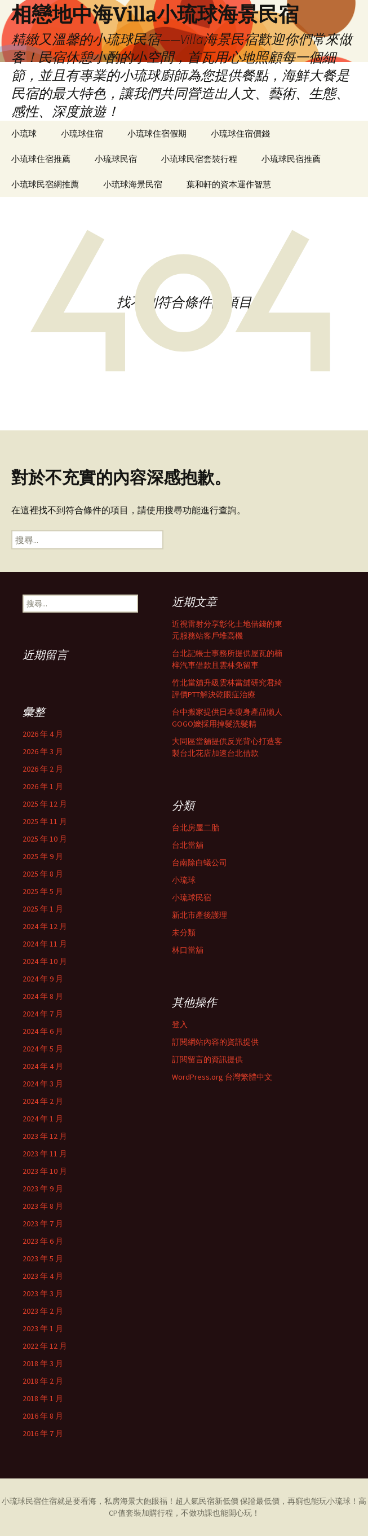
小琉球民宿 (116, 158)
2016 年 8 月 (43, 1416)
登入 (180, 1024)
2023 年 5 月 (43, 1258)
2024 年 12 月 (45, 926)
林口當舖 (187, 950)
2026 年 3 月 (43, 751)
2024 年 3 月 (43, 1084)
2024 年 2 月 (43, 1101)
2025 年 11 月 (45, 821)
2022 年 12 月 (45, 1346)
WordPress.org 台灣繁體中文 (222, 1077)
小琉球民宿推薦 (291, 158)
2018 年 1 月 (43, 1398)
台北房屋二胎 (195, 827)
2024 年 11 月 (45, 944)
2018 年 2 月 (43, 1381)
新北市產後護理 (199, 915)
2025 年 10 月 (45, 839)
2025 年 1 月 (43, 909)
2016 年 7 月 (43, 1433)
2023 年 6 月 (43, 1241)
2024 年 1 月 (43, 1119)
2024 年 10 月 (45, 961)
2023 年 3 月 (43, 1293)
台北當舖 (187, 845)
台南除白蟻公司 (199, 862)
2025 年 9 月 (43, 856)
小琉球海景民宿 (132, 184)
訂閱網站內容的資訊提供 (215, 1042)
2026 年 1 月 (43, 786)
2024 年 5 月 (43, 1049)
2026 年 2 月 (43, 769)
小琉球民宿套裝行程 (199, 158)
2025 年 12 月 (45, 804)
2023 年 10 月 (45, 1171)
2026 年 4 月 (43, 734)
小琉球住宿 (82, 133)
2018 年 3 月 (43, 1363)
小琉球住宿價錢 (240, 133)
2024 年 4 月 (43, 1066)
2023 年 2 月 (43, 1311)
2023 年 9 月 (43, 1188)
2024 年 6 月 (43, 1031)
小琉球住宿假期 (157, 133)
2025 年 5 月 (43, 891)
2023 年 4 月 (43, 1276)
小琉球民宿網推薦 (45, 184)
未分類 (184, 932)
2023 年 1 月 (43, 1328)
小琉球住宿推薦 (40, 158)
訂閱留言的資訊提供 (207, 1059)
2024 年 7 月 (43, 1014)
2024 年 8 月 (43, 996)
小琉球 (24, 133)
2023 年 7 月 (43, 1223)
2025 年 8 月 (43, 874)
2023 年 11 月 (45, 1153)
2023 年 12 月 (45, 1136)
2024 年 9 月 (43, 979)
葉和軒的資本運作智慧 (229, 184)
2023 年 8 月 (43, 1206)
